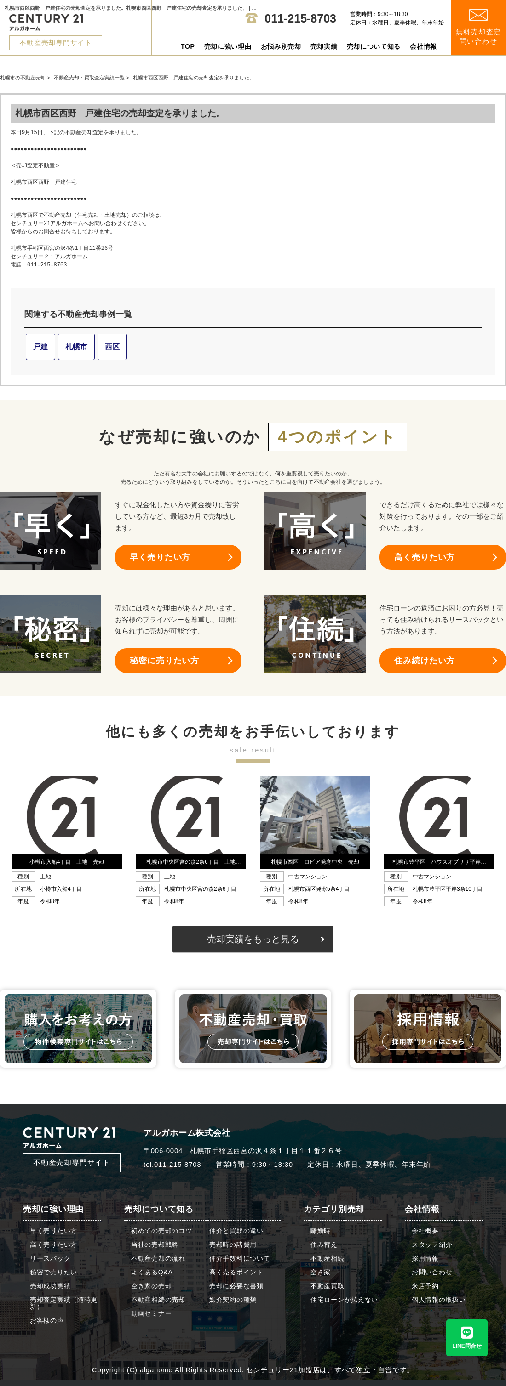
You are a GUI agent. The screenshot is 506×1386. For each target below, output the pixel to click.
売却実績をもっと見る (253, 939)
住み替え (324, 1244)
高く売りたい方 (424, 557)
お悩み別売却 (281, 46)
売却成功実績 (50, 1286)
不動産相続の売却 (158, 1299)
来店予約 (425, 1286)
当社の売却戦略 (154, 1244)
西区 (112, 347)
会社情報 (423, 46)
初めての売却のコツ (161, 1231)
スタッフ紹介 (432, 1244)
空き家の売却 (151, 1286)
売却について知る (374, 46)
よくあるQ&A (151, 1272)
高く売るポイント (236, 1272)
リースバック (50, 1258)
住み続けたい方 (424, 660)
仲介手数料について (239, 1258)
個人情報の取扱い (439, 1299)
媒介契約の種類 (233, 1299)
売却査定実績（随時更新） (64, 1303)
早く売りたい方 (160, 557)
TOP (188, 46)
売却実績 (324, 46)
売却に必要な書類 (236, 1286)
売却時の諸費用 (233, 1244)
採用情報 (425, 1258)
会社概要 (425, 1231)
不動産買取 (327, 1286)
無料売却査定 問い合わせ (478, 27)
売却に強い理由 (228, 46)
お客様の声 (47, 1320)
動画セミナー (151, 1313)
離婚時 (320, 1231)
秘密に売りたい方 (164, 660)
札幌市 (76, 347)
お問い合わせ (432, 1272)
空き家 (320, 1272)
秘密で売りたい (53, 1272)
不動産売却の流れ (158, 1258)
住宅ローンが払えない (344, 1299)
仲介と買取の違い (236, 1231)
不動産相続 (327, 1258)
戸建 (40, 347)
